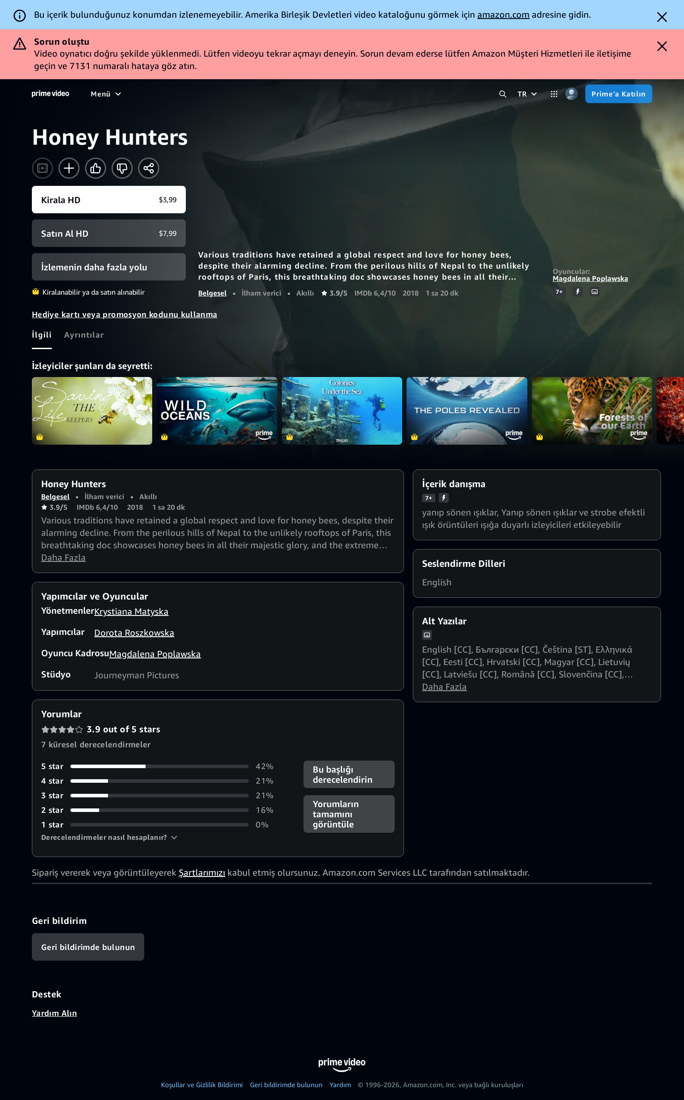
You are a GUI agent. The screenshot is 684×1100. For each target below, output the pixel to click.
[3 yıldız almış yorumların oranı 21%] (161, 795)
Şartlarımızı (202, 872)
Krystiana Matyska (131, 611)
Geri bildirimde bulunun (286, 1084)
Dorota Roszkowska (134, 632)
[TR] (528, 94)
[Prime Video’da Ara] (502, 94)
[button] (109, 837)
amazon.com (503, 14)
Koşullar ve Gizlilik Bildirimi (202, 1084)
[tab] (42, 334)
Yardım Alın (54, 1013)
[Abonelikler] (359, 94)
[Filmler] (143, 94)
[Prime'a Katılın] (618, 94)
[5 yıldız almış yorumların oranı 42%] (161, 766)
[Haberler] (264, 94)
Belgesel (212, 292)
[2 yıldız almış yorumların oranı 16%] (161, 809)
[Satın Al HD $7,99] (109, 233)
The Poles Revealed (467, 411)
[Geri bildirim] (88, 947)
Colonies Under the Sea (342, 411)
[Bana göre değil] (122, 168)
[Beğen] (95, 168)
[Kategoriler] (554, 94)
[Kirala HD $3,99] (109, 199)
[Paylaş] (148, 168)
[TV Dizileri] (188, 94)
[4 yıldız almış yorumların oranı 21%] (161, 780)
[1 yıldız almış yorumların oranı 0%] (161, 824)
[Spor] (227, 94)
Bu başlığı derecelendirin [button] (343, 774)
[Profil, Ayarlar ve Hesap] (571, 94)
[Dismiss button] (662, 17)
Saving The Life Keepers (92, 411)
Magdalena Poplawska (590, 278)
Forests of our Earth (592, 411)
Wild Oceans (217, 411)
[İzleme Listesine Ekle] (69, 168)
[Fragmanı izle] (42, 168)
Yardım (340, 1084)
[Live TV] (306, 94)
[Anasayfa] (50, 93)
